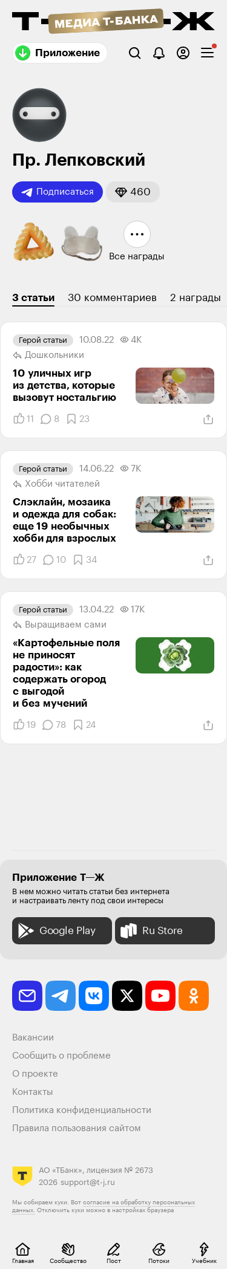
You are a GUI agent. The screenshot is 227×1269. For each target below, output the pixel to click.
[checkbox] (207, 52)
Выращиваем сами (60, 625)
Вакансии (33, 1037)
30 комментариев (112, 298)
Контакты (32, 1092)
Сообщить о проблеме (61, 1055)
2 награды (195, 298)
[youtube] (160, 996)
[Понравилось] (23, 419)
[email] (27, 996)
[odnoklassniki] (194, 996)
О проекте (35, 1074)
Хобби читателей (56, 484)
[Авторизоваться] (183, 52)
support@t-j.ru (88, 1182)
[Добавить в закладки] (77, 419)
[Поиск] (134, 52)
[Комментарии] (49, 419)
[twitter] (127, 996)
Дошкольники (48, 355)
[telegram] (60, 996)
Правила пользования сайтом (76, 1128)
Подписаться (57, 192)
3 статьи (33, 298)
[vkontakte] (94, 996)
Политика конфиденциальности (81, 1110)
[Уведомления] (158, 52)
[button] (133, 192)
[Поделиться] (208, 420)
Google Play (55, 930)
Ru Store (150, 930)
